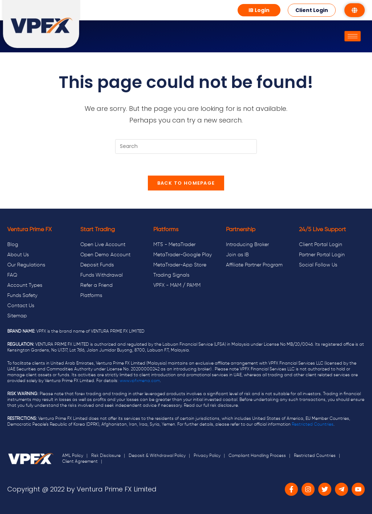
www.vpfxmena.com (140, 381)
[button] (259, 10)
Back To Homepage (186, 183)
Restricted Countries (312, 424)
